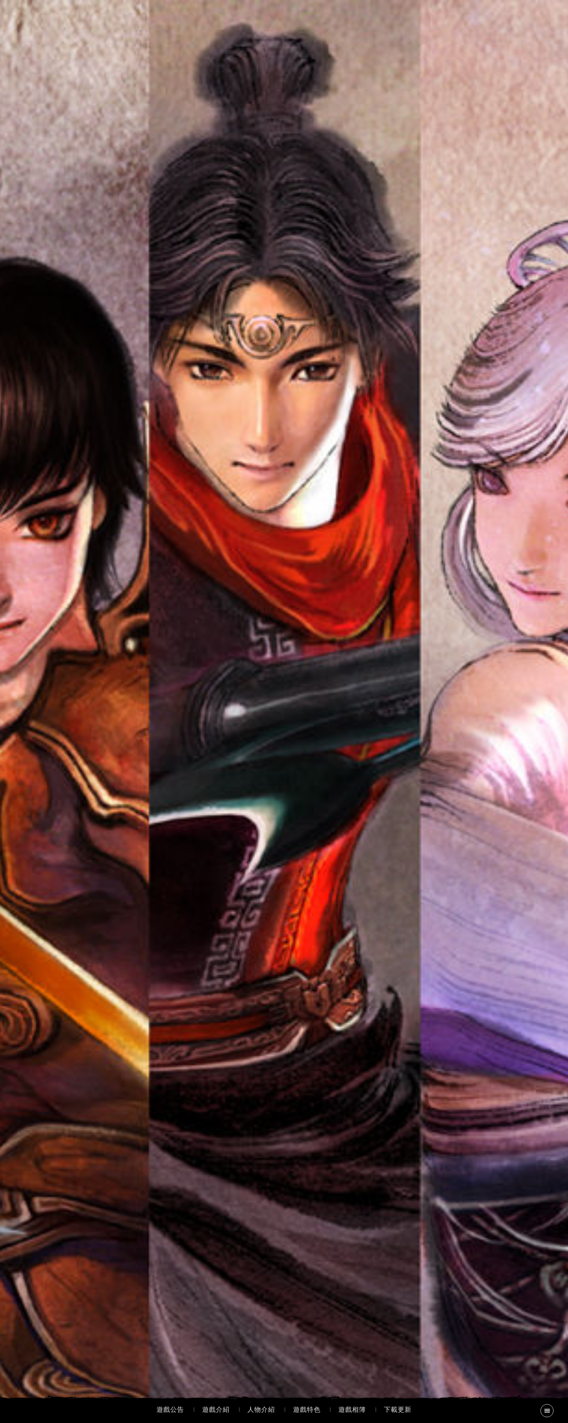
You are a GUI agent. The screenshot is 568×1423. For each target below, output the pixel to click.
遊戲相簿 (352, 1409)
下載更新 (398, 1409)
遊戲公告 (170, 1409)
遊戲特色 (307, 1409)
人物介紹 (261, 1409)
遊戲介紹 (216, 1409)
